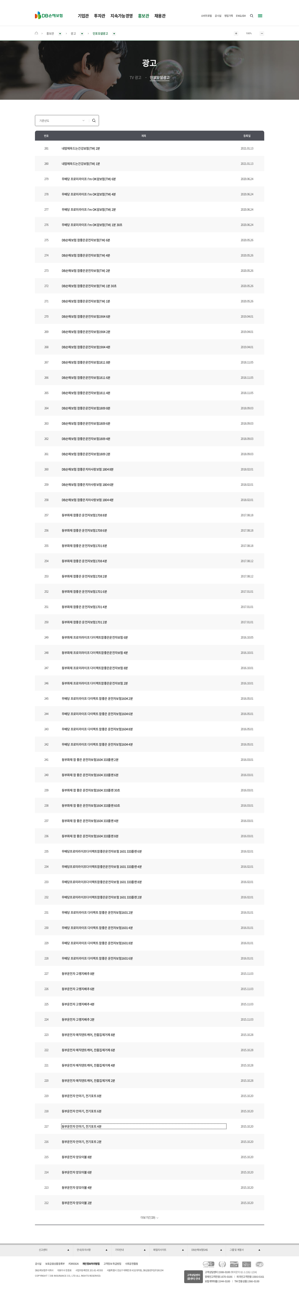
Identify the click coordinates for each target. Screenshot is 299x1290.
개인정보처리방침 (91, 1263)
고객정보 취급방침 (112, 1263)
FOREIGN (74, 1263)
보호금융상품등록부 (55, 1263)
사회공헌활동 (131, 1263)
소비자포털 (206, 15)
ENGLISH (241, 15)
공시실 (218, 15)
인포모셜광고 (160, 77)
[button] (54, 1249)
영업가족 (228, 15)
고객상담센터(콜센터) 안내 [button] (193, 1276)
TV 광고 (135, 77)
